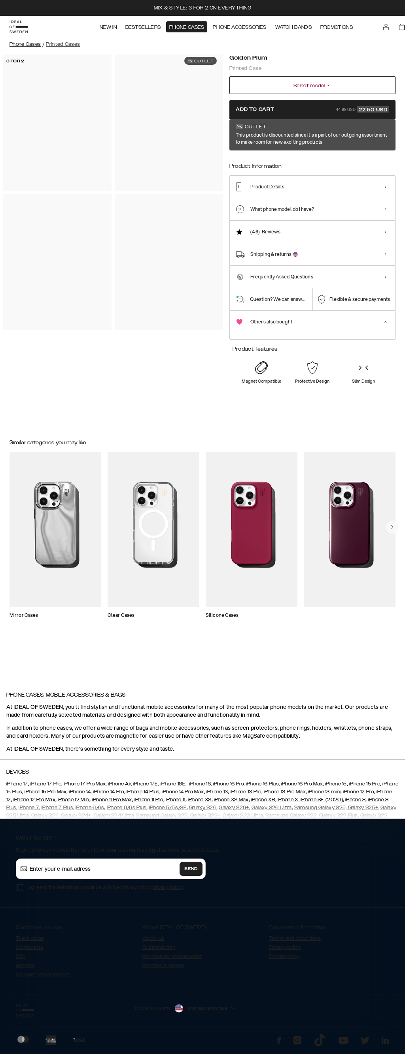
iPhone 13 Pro (246, 795)
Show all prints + (376, 135)
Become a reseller (163, 969)
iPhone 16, (200, 787)
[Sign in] (386, 27)
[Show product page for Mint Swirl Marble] (337, 161)
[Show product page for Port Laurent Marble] (362, 161)
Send (191, 872)
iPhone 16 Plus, (263, 787)
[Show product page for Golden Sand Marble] (313, 161)
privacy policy (167, 890)
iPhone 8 (355, 803)
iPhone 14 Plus (142, 795)
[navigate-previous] (392, 565)
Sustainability (158, 951)
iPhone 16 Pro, (228, 787)
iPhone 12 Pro (358, 795)
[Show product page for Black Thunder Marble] (264, 161)
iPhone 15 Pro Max (45, 795)
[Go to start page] (18, 27)
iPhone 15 (336, 787)
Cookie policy (284, 960)
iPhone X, (287, 803)
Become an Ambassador (172, 960)
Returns (25, 969)
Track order (30, 942)
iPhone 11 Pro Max (112, 803)
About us (153, 942)
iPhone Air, (120, 787)
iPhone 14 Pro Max (183, 795)
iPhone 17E (145, 787)
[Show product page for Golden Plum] (240, 161)
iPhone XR (262, 803)
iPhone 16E (173, 787)
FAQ (20, 960)
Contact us (29, 951)
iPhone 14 (80, 795)
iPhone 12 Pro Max (34, 803)
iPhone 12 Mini (73, 803)
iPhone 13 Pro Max (285, 795)
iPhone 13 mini (324, 795)
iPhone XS (200, 803)
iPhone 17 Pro (45, 787)
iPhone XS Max (231, 803)
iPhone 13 (217, 795)
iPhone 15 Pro (364, 787)
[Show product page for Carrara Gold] (289, 161)
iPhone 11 (175, 803)
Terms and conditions (295, 942)
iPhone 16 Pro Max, (302, 787)
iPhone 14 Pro (108, 795)
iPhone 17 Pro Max (85, 787)
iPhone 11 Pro (148, 803)
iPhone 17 (17, 787)
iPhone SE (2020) (322, 803)
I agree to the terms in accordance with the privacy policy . (105, 890)
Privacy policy (285, 951)
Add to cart (312, 109)
